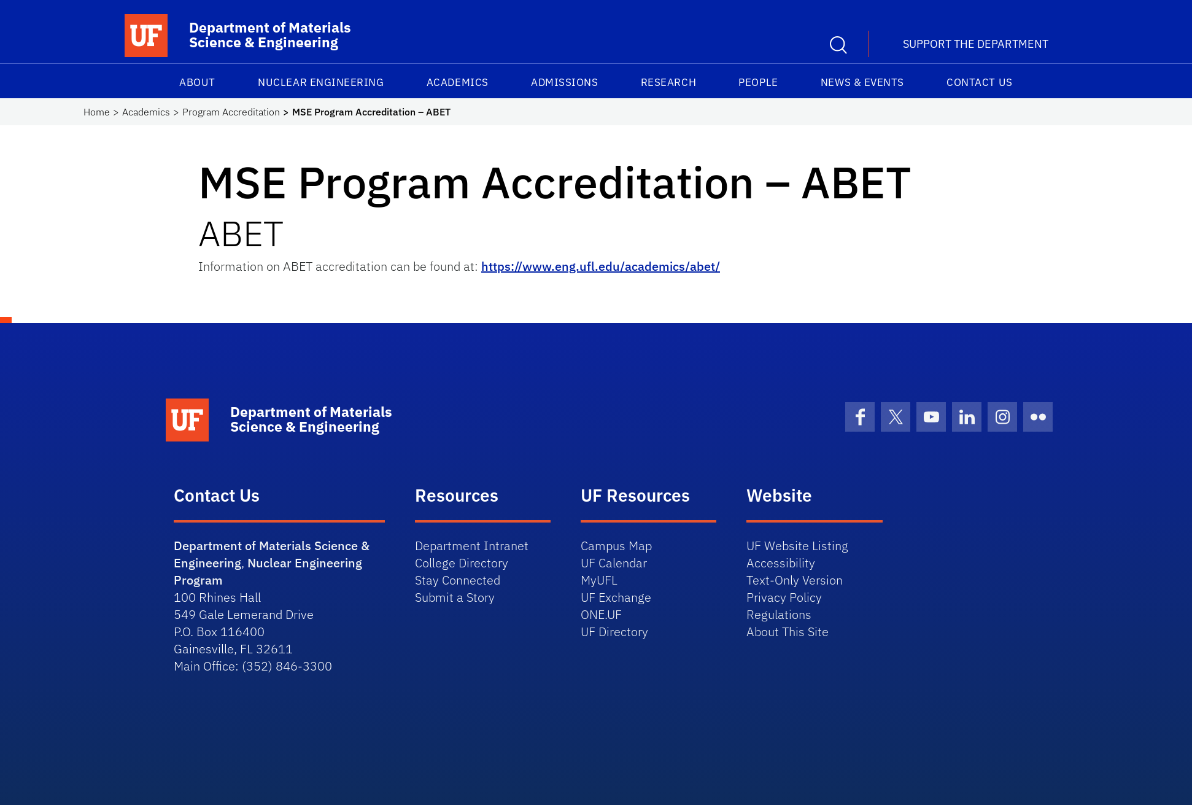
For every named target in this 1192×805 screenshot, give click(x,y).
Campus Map (616, 545)
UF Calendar (614, 562)
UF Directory (614, 631)
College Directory (461, 562)
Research (668, 82)
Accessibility (780, 562)
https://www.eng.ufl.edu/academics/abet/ (600, 266)
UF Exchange (616, 597)
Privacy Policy (784, 597)
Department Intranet (471, 545)
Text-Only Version (794, 580)
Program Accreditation (231, 112)
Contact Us (979, 82)
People (758, 82)
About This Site (787, 631)
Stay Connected (457, 580)
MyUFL (599, 580)
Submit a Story (455, 597)
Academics (458, 82)
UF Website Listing (797, 545)
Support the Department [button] (975, 44)
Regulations (778, 614)
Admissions (564, 82)
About (197, 82)
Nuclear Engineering (321, 82)
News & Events (862, 82)
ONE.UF (601, 614)
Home (96, 112)
